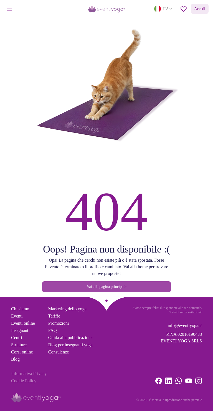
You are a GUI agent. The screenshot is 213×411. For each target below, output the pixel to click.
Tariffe (54, 316)
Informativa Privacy (29, 373)
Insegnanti (20, 330)
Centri (16, 337)
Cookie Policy (23, 380)
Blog (15, 359)
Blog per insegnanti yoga (70, 344)
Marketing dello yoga (67, 308)
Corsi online (22, 352)
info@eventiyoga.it (185, 325)
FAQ (52, 330)
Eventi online (23, 323)
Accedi (199, 9)
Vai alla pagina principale (106, 287)
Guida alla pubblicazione (70, 337)
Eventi (17, 316)
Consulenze (58, 352)
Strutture (19, 344)
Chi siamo (20, 308)
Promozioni (58, 323)
